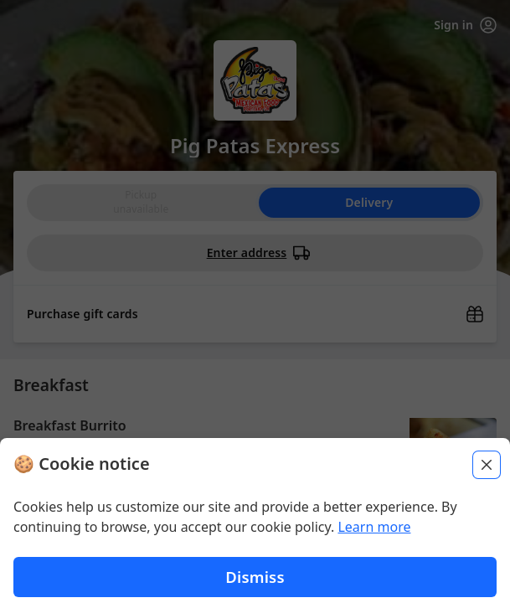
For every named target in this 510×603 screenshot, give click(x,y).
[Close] (486, 482)
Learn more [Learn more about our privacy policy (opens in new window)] (373, 544)
